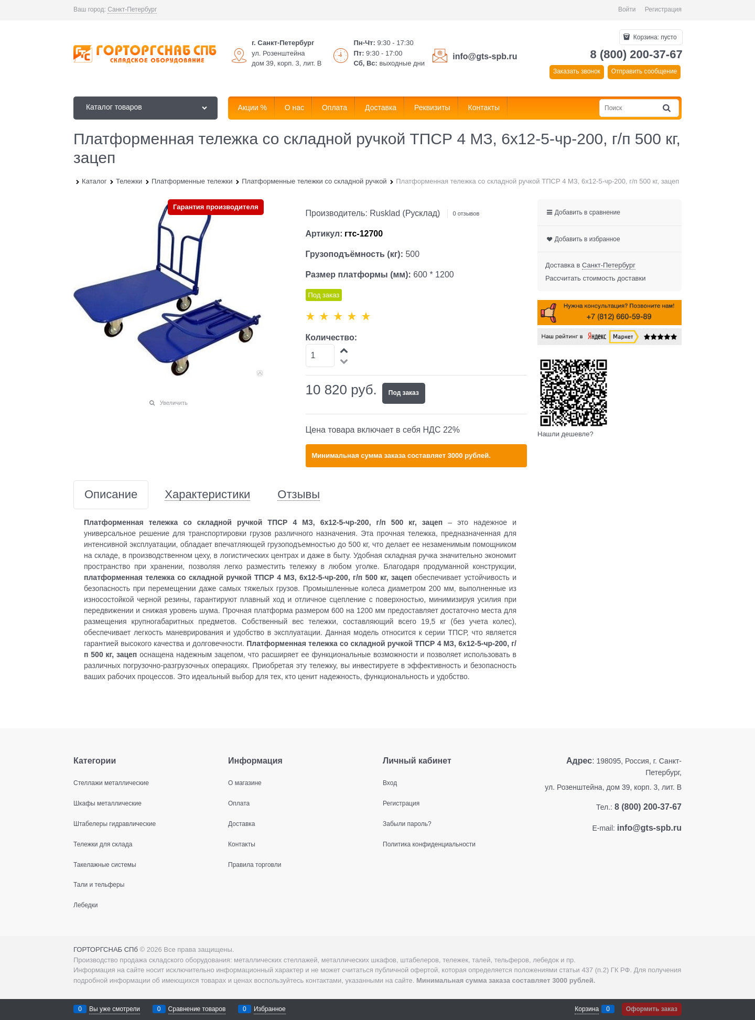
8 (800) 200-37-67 (636, 54)
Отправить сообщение (644, 71)
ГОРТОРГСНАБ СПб (105, 949)
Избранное (270, 1009)
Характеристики (207, 495)
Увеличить (174, 403)
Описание (110, 495)
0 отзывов (466, 213)
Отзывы (298, 495)
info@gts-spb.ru (484, 56)
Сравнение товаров (197, 1009)
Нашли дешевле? (565, 434)
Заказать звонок (576, 71)
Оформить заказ (651, 1009)
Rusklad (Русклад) (405, 213)
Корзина (587, 1009)
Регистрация (663, 9)
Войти (627, 9)
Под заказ (404, 392)
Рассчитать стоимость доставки (595, 278)
